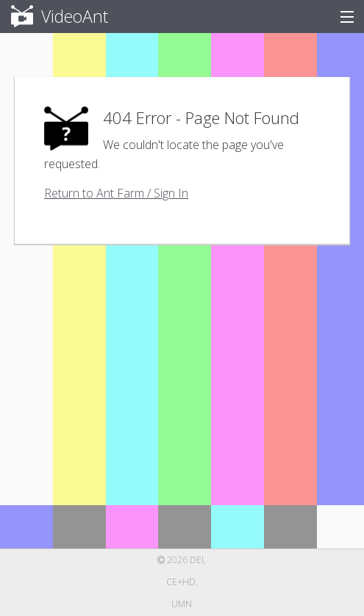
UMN (181, 604)
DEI (197, 560)
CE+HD (181, 582)
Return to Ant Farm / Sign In (116, 193)
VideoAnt (50, 16)
